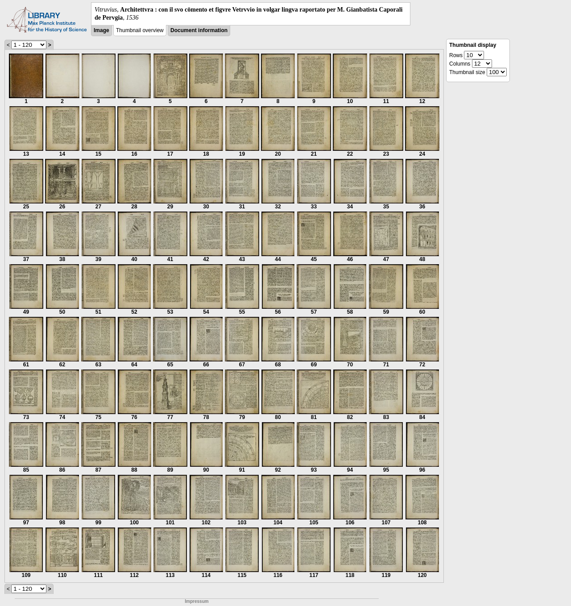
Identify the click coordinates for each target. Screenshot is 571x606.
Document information (199, 30)
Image (101, 30)
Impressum (196, 601)
